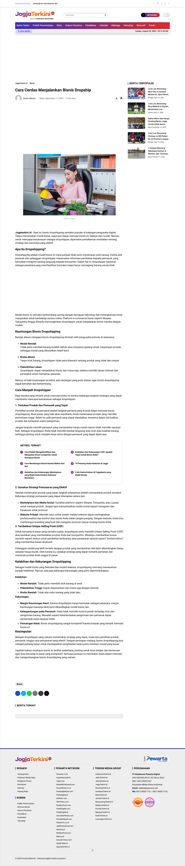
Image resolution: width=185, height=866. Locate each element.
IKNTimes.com (62, 802)
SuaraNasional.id (63, 777)
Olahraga (115, 25)
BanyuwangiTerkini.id (104, 802)
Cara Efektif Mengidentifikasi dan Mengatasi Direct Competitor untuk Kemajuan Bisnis (41, 455)
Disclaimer (21, 784)
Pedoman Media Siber (26, 777)
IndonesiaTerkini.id (103, 774)
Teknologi (128, 25)
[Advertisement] (92, 57)
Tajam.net (60, 781)
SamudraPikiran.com (64, 816)
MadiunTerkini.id (102, 805)
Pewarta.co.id (61, 774)
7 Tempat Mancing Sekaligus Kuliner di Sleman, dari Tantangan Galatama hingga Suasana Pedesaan (159, 151)
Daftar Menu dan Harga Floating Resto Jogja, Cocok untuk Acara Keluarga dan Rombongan (158, 121)
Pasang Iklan (22, 791)
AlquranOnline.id (63, 847)
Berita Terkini (23, 25)
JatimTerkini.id (101, 777)
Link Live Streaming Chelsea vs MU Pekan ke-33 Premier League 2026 (158, 136)
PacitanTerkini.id (102, 809)
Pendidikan (90, 25)
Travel (152, 25)
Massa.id (60, 836)
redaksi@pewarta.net (148, 788)
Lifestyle (104, 25)
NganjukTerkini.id (102, 812)
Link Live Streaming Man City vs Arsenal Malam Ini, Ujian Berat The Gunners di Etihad (158, 92)
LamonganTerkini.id (103, 819)
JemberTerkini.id (102, 798)
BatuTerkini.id (101, 795)
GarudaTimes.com (64, 840)
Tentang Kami (23, 774)
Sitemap (20, 788)
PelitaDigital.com (63, 809)
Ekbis (59, 25)
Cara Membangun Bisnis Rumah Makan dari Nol (45, 464)
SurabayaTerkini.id (102, 791)
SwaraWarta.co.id (63, 788)
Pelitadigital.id (62, 795)
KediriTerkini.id (101, 816)
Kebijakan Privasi (24, 781)
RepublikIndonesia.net (65, 784)
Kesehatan (21, 817)
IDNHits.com (61, 798)
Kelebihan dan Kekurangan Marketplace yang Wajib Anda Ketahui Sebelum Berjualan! (43, 475)
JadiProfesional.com (64, 826)
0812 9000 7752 (160, 791)
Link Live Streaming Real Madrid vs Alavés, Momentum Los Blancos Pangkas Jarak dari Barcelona (158, 106)
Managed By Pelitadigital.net (45, 4)
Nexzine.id (60, 829)
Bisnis (32, 83)
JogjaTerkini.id (21, 83)
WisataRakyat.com (64, 819)
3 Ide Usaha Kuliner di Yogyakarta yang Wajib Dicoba (93, 473)
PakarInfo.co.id (62, 822)
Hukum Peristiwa (73, 25)
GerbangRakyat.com (64, 791)
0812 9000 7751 (143, 791)
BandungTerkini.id (102, 788)
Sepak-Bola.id (62, 843)
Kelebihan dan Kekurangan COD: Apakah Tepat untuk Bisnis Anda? (93, 453)
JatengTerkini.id (101, 781)
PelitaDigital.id (62, 812)
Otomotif (141, 25)
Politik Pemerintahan (43, 25)
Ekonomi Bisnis (23, 807)
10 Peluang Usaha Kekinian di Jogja (91, 463)
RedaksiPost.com (63, 805)
